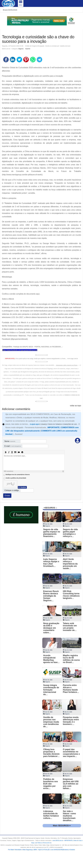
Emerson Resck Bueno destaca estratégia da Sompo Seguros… (51, 596)
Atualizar (23, 487)
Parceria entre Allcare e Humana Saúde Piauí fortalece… (71, 688)
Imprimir (27, 49)
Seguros (21, 49)
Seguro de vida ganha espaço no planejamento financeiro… (51, 532)
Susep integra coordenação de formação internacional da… (51, 690)
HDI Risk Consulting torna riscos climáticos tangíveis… (71, 594)
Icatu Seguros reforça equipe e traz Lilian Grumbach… (51, 562)
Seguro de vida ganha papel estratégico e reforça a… (70, 532)
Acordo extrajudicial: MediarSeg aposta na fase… (51, 658)
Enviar (7, 496)
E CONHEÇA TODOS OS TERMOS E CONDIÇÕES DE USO (53, 424)
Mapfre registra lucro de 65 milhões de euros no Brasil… (71, 658)
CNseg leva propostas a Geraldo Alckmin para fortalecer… (51, 752)
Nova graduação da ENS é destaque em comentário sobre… (51, 628)
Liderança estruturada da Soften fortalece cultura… (51, 814)
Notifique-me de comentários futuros (18, 474)
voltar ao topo (75, 406)
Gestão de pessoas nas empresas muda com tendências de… (51, 722)
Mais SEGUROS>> (62, 825)
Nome (9, 441)
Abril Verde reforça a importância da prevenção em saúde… (70, 564)
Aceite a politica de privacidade (16, 478)
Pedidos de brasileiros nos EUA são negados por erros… (50, 783)
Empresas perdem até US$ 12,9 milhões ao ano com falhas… (71, 783)
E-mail (12, 446)
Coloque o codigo (11, 490)
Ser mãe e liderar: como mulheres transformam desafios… (69, 816)
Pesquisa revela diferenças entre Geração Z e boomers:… (71, 720)
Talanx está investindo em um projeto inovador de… (70, 626)
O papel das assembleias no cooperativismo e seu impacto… (71, 752)
